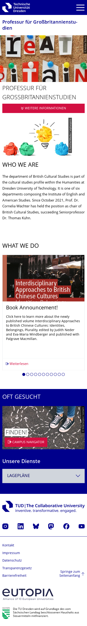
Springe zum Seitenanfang (69, 574)
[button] (23, 375)
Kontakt (8, 545)
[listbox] (43, 317)
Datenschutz (12, 560)
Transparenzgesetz (17, 568)
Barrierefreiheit (14, 575)
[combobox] (43, 476)
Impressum (11, 553)
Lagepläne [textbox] (18, 476)
